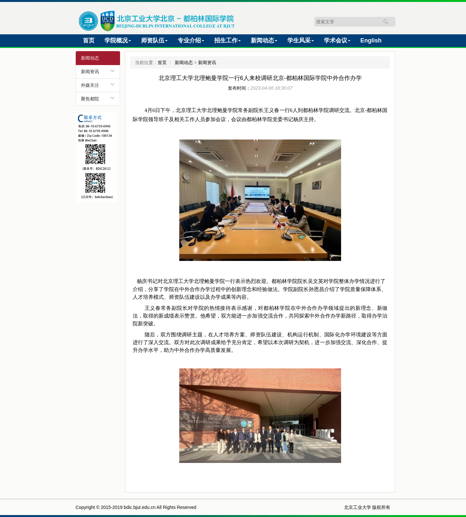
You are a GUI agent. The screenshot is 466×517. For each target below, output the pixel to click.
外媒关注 (90, 85)
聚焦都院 (90, 98)
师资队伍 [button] (154, 40)
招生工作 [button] (227, 40)
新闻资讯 (90, 71)
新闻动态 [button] (264, 40)
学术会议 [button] (337, 40)
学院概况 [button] (118, 40)
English (373, 40)
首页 (90, 40)
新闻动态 (184, 62)
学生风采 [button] (300, 40)
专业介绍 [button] (191, 40)
